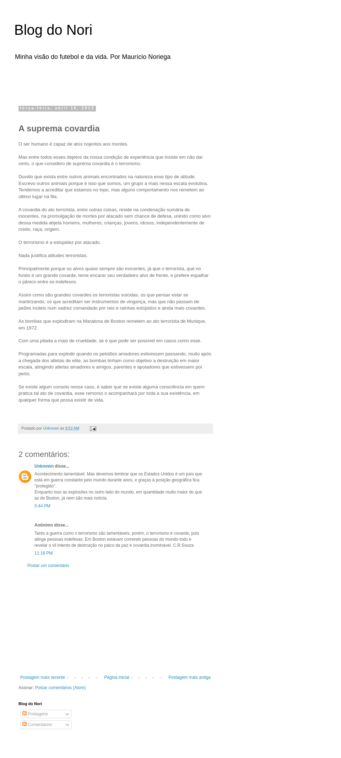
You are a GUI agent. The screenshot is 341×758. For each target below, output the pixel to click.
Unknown (44, 466)
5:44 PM (42, 505)
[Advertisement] (108, 81)
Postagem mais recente (42, 677)
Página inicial (116, 677)
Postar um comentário (48, 565)
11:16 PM (43, 553)
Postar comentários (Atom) (60, 687)
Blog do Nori (53, 30)
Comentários (37, 724)
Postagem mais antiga (189, 677)
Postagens (35, 713)
